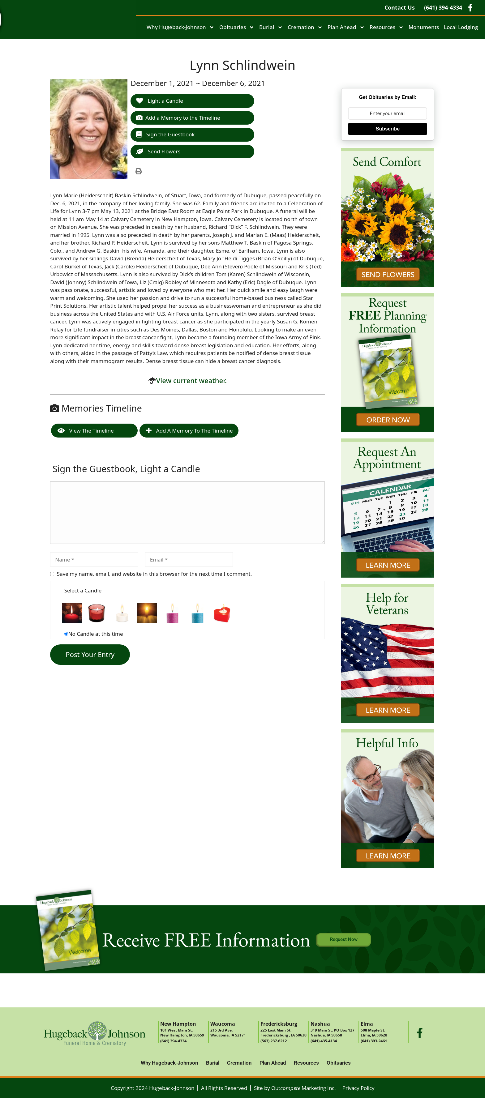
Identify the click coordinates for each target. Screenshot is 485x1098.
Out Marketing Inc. (303, 1088)
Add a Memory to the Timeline (178, 117)
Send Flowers (158, 151)
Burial (271, 27)
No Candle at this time (95, 633)
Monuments (424, 27)
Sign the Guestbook (165, 134)
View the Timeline (86, 430)
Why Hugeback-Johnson (180, 27)
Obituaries (236, 27)
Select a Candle (83, 590)
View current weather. (191, 380)
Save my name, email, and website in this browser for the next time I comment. (154, 573)
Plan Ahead (346, 27)
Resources (387, 27)
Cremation (305, 27)
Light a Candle (159, 100)
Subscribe (388, 128)
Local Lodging (461, 27)
